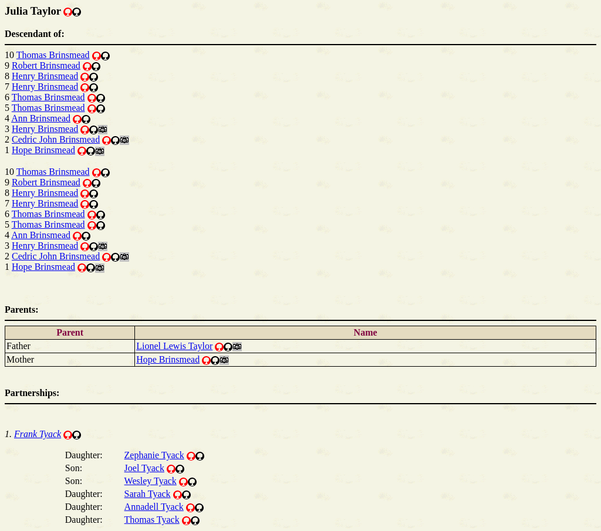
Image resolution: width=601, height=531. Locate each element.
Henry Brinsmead (45, 76)
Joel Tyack (144, 468)
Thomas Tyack (152, 520)
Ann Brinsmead (40, 118)
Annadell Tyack (154, 507)
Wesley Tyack (150, 481)
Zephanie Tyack (154, 455)
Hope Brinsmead (43, 150)
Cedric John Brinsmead (56, 139)
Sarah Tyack (147, 494)
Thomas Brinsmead (53, 55)
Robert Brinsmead (46, 65)
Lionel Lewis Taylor (174, 346)
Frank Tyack (37, 434)
